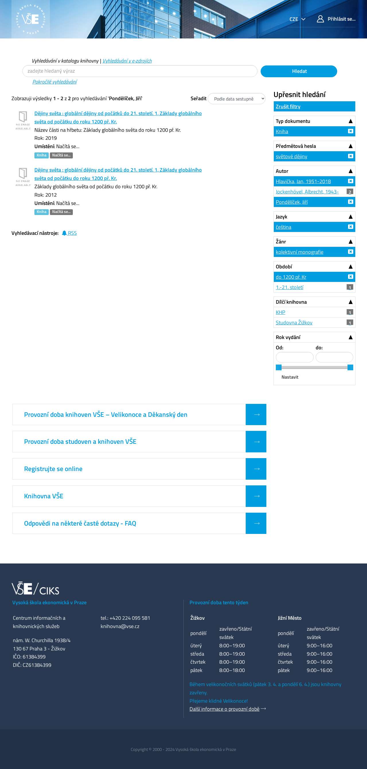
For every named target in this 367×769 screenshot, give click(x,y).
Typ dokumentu (293, 121)
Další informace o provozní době (224, 709)
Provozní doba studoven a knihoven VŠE (80, 441)
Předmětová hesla (296, 146)
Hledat (299, 71)
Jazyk (281, 216)
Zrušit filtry (288, 106)
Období (284, 266)
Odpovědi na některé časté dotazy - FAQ (80, 523)
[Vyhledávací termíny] (139, 71)
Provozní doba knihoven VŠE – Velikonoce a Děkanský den (106, 414)
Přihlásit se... (336, 19)
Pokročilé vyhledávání (54, 82)
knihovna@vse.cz (120, 626)
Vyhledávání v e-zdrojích (127, 61)
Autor (282, 171)
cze (294, 19)
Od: (279, 347)
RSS (69, 233)
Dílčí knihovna (291, 302)
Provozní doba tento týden (219, 602)
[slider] (279, 367)
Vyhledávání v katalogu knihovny (65, 61)
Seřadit (198, 98)
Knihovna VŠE (43, 496)
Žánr (281, 241)
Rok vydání (288, 337)
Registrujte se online (53, 469)
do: (319, 347)
